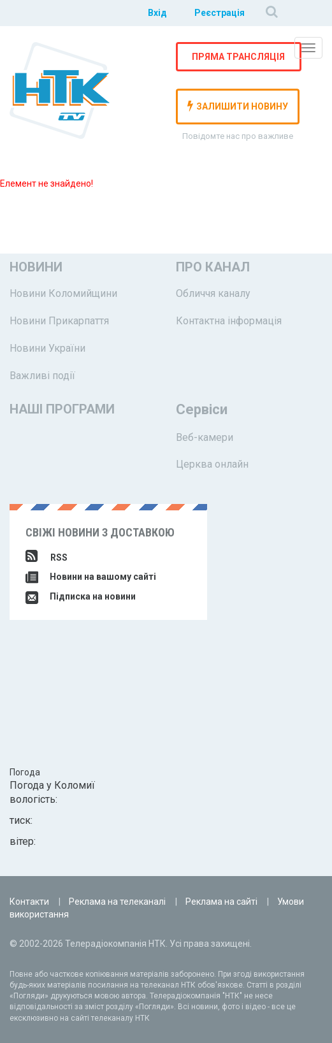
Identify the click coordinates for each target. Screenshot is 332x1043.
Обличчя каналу (213, 293)
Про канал (213, 267)
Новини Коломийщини (63, 293)
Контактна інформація (229, 321)
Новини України (47, 348)
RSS (46, 557)
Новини (36, 267)
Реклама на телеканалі (117, 901)
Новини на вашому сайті (90, 577)
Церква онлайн (212, 464)
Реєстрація (219, 13)
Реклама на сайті (221, 901)
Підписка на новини (80, 596)
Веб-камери (204, 437)
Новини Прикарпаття (59, 321)
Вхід (157, 13)
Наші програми (62, 409)
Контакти (29, 901)
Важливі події (42, 376)
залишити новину (237, 105)
